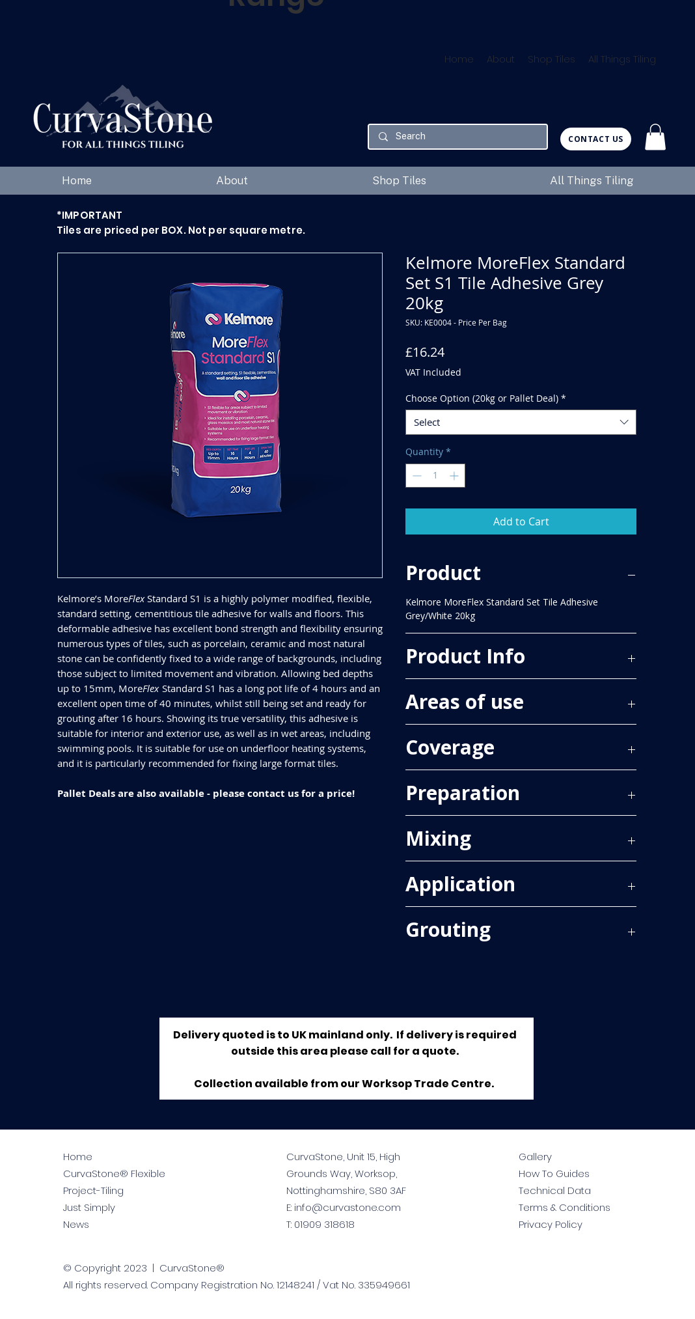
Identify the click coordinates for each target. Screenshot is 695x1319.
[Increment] (455, 475)
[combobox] (520, 422)
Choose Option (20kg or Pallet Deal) (485, 398)
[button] (655, 137)
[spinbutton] (435, 475)
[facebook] (547, 1274)
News (76, 1224)
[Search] (457, 136)
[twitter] (526, 1274)
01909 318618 (324, 1224)
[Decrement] (415, 475)
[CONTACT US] (595, 139)
